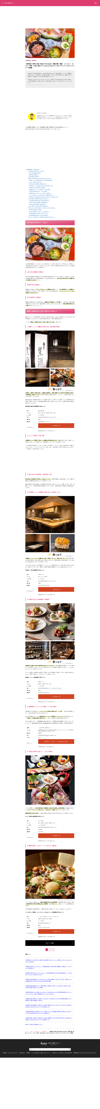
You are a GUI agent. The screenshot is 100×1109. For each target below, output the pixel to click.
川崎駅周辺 (28, 60)
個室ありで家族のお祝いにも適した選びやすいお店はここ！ (40, 178)
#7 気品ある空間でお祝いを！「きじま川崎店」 (38, 191)
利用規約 (28, 1052)
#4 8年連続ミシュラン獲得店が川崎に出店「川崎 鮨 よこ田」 (41, 185)
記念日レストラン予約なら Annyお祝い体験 (62, 1052)
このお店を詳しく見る (56, 425)
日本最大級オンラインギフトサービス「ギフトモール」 (85, 1052)
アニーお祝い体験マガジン (8, 3)
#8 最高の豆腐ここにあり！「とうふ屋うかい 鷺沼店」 (40, 193)
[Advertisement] (50, 16)
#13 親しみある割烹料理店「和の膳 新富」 (37, 204)
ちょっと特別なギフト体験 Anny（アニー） (41, 1052)
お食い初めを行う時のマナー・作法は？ (36, 171)
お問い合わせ (22, 1052)
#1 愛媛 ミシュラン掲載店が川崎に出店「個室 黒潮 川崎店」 (41, 180)
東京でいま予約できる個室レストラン (34, 1024)
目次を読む (36, 169)
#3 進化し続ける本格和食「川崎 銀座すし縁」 (38, 183)
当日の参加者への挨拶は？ (34, 176)
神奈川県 (34, 60)
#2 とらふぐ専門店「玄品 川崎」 (35, 182)
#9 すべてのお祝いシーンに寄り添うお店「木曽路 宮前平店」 (41, 195)
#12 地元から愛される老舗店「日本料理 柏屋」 (38, 202)
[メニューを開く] (95, 3)
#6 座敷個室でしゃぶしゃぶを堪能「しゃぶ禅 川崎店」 (40, 189)
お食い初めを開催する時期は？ (35, 172)
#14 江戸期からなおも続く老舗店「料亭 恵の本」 (39, 206)
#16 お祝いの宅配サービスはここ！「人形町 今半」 (39, 211)
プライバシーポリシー (13, 1052)
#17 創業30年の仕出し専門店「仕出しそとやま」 (38, 213)
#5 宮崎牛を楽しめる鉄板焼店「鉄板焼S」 (37, 187)
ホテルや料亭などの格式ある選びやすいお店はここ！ (39, 198)
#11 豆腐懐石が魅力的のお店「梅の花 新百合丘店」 (39, 200)
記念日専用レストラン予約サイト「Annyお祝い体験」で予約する (56, 741)
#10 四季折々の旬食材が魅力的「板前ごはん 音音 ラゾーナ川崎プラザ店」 (44, 196)
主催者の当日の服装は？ (34, 174)
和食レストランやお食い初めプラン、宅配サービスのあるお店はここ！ (42, 207)
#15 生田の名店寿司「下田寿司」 (35, 209)
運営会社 (5, 1052)
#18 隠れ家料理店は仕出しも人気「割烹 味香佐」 (39, 215)
